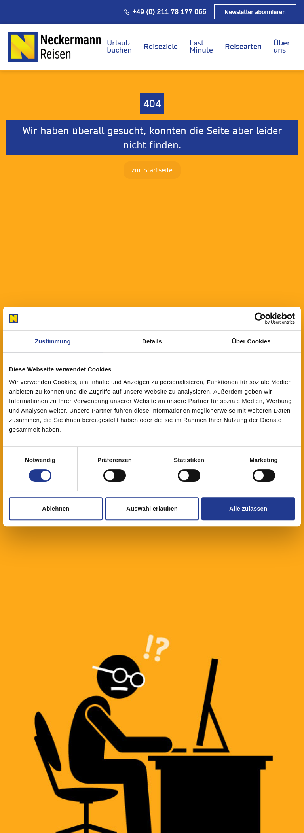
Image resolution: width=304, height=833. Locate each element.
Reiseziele (161, 46)
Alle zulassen (248, 508)
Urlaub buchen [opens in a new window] (119, 46)
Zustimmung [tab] (53, 341)
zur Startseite (152, 170)
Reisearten (243, 46)
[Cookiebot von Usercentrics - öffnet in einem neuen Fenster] (260, 318)
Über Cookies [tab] (251, 341)
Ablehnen (55, 508)
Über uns (282, 46)
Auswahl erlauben (152, 508)
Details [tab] (152, 341)
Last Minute (201, 46)
